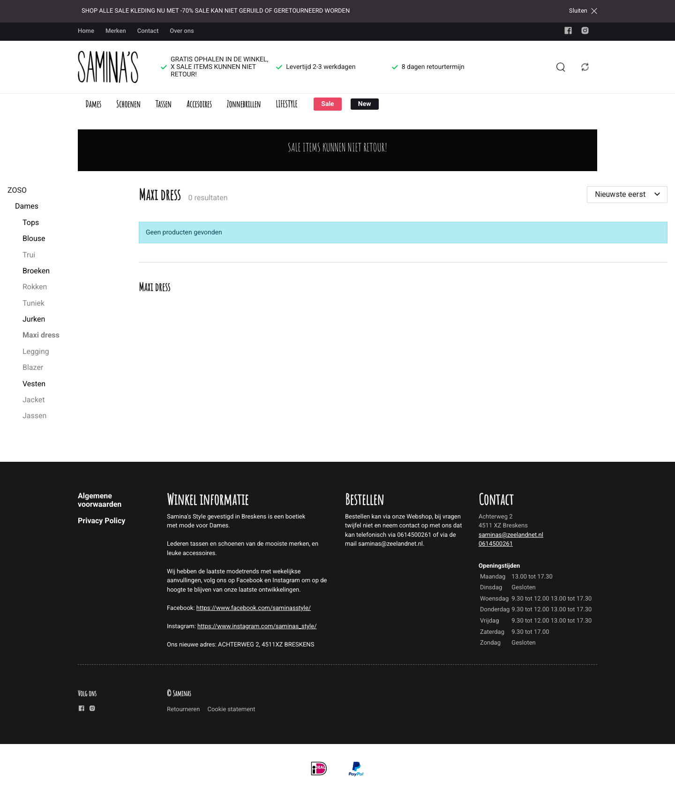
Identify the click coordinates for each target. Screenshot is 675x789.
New (364, 104)
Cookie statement (231, 709)
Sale (327, 104)
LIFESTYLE (286, 104)
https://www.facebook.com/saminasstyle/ (253, 608)
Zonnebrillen (243, 104)
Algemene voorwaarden (99, 500)
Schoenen (128, 104)
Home (86, 31)
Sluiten (583, 11)
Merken (115, 31)
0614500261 (496, 544)
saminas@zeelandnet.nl (511, 535)
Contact (148, 31)
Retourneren (183, 709)
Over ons (182, 31)
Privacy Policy (101, 520)
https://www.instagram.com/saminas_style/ (256, 626)
